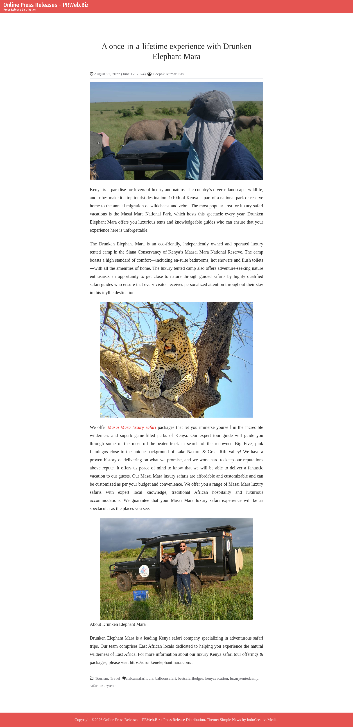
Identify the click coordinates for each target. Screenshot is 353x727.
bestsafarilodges (190, 678)
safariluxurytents (103, 685)
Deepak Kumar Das (168, 74)
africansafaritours (139, 678)
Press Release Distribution (184, 719)
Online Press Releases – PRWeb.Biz (45, 5)
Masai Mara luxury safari (132, 427)
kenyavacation (216, 678)
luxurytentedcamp (244, 678)
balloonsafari (165, 678)
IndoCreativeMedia (262, 719)
